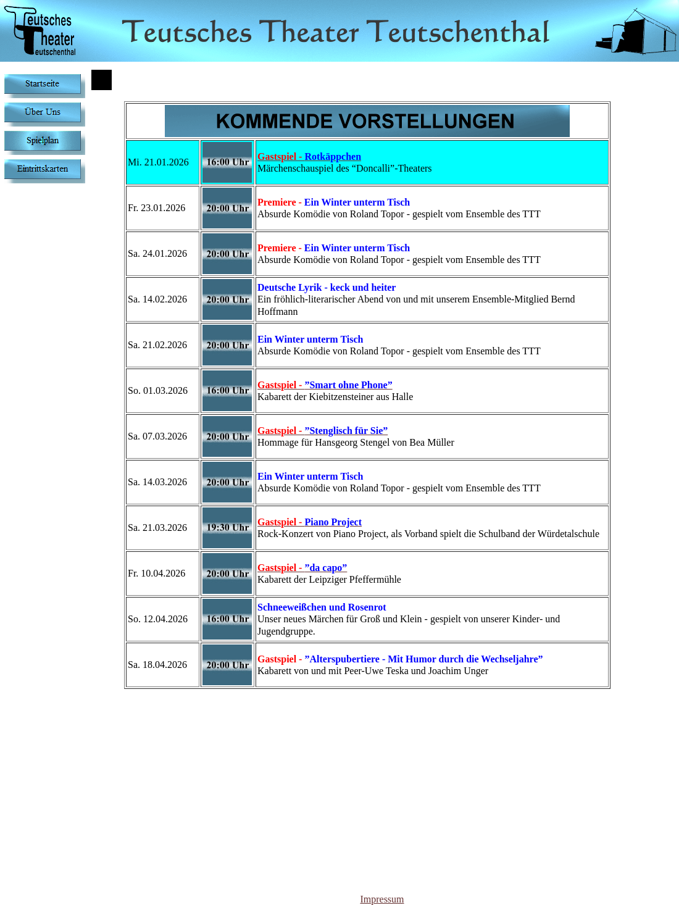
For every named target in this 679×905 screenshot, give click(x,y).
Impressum (382, 899)
